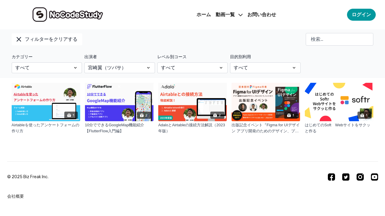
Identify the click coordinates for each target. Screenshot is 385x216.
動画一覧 (229, 14)
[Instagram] (360, 177)
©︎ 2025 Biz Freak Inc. (27, 177)
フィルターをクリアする (46, 39)
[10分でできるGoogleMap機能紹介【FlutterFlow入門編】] (119, 128)
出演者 (90, 56)
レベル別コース (172, 56)
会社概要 (15, 196)
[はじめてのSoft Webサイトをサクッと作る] (339, 128)
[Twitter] (345, 177)
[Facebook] (331, 177)
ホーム (204, 14)
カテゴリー (22, 56)
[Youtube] (374, 177)
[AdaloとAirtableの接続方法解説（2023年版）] (192, 128)
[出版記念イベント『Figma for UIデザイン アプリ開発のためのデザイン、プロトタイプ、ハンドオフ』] (266, 128)
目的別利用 (240, 56)
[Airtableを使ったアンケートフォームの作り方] (46, 128)
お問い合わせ (261, 14)
